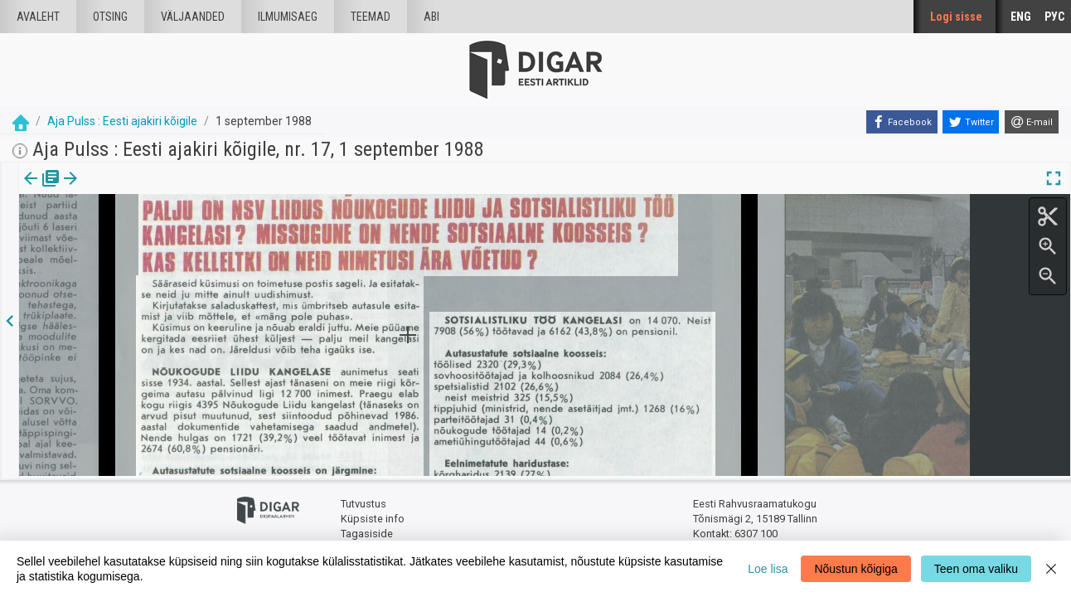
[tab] (42, 190)
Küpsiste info (373, 516)
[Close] (1051, 569)
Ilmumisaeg (287, 16)
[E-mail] (1032, 121)
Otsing (110, 16)
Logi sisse (956, 16)
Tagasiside (367, 531)
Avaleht (38, 16)
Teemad (370, 16)
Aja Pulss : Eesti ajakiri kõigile (122, 121)
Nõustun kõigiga (855, 568)
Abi (431, 16)
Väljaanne (42, 190)
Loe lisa (768, 568)
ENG (1020, 16)
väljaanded (193, 16)
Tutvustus (363, 502)
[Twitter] (971, 121)
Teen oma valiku (976, 568)
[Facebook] (902, 121)
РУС (1054, 16)
